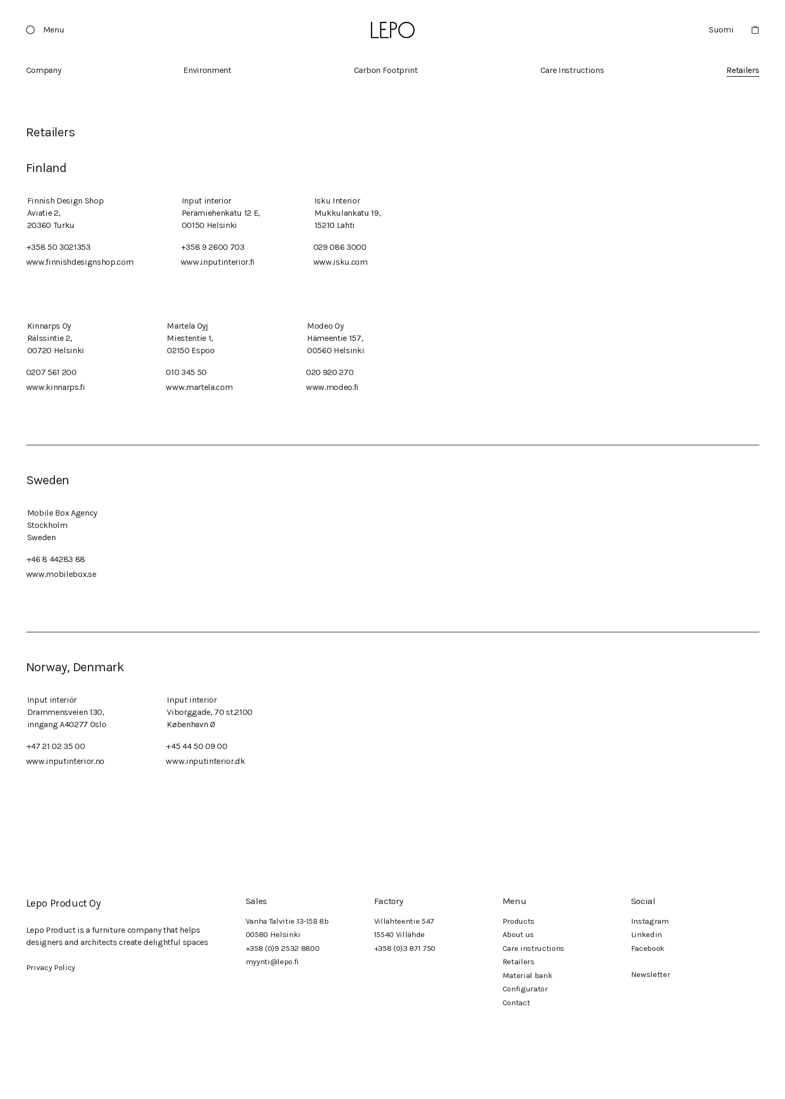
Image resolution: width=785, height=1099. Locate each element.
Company (43, 70)
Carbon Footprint (386, 70)
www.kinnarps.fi (55, 387)
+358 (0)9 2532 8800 (283, 948)
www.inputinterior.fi (218, 262)
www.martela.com (199, 387)
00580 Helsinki (273, 934)
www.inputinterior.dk (205, 761)
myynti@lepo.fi (273, 961)
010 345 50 (186, 372)
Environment (207, 70)
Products (519, 921)
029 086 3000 (340, 247)
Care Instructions (572, 70)
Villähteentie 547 (404, 921)
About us (518, 934)
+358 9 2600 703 (213, 247)
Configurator (525, 989)
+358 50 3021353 (58, 247)
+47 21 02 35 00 (55, 746)
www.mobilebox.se (61, 574)
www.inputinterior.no (65, 761)
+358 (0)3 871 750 (405, 948)
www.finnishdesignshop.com (80, 262)
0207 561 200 (51, 372)
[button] (49, 30)
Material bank (528, 975)
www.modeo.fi (332, 387)
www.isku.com (340, 262)
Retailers (742, 70)
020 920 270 (329, 372)
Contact (516, 1002)
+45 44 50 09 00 (196, 746)
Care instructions (534, 948)
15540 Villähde (399, 934)
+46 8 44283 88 (56, 559)
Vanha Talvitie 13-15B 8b (287, 921)
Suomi (721, 30)
